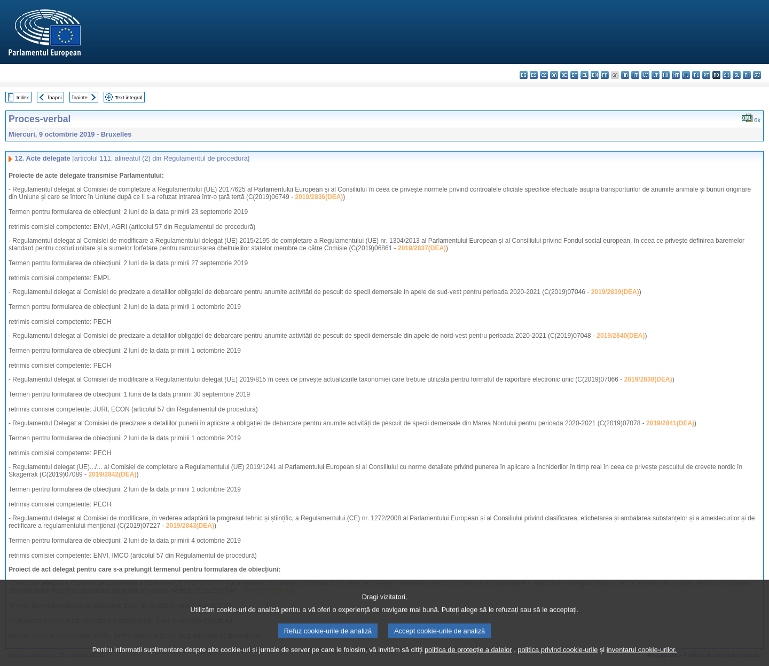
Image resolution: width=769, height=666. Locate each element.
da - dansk (554, 75)
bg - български (524, 75)
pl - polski (696, 75)
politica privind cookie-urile (557, 659)
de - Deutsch (564, 75)
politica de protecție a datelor (468, 659)
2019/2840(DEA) (621, 335)
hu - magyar (666, 75)
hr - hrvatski (625, 75)
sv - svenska (757, 75)
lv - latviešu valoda (645, 75)
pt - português (706, 75)
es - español (534, 75)
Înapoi (55, 97)
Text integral (129, 97)
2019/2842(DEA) (112, 474)
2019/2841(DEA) (670, 423)
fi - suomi (747, 75)
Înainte (80, 97)
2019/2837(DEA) (422, 248)
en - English (595, 75)
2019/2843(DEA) (190, 525)
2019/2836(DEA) (319, 197)
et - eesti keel (574, 75)
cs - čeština (544, 75)
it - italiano (635, 75)
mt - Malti (676, 75)
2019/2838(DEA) (648, 379)
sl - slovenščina (737, 75)
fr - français (605, 75)
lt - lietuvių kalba (656, 75)
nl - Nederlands (686, 75)
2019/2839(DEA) (615, 292)
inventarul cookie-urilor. (642, 659)
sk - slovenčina (727, 75)
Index (23, 97)
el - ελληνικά (584, 75)
